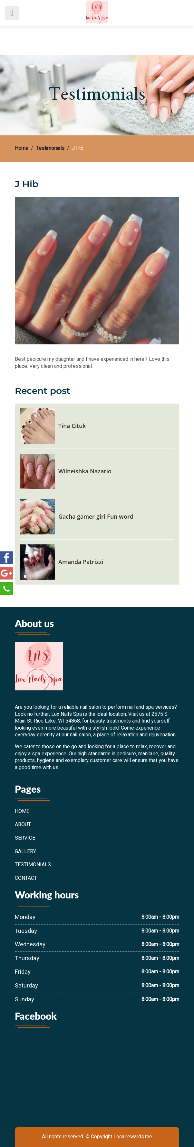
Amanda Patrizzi (80, 562)
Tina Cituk (72, 426)
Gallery (25, 851)
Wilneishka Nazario (85, 471)
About (23, 824)
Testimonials (50, 148)
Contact (26, 878)
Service (25, 838)
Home (21, 148)
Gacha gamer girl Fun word (95, 516)
